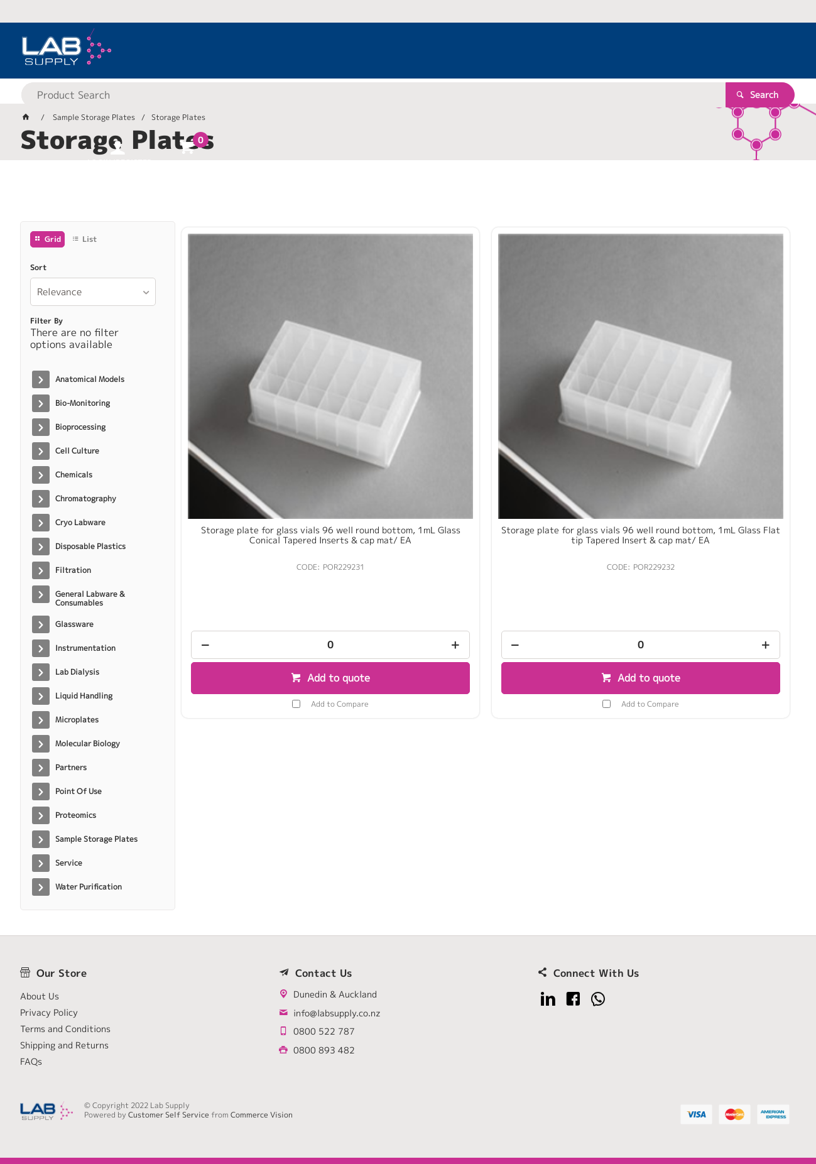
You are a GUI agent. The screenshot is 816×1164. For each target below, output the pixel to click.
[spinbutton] (253, 500)
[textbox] (385, 50)
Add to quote (260, 534)
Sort (38, 267)
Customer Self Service (169, 1114)
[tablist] (407, 195)
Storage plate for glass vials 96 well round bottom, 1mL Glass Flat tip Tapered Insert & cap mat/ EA (407, 398)
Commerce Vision (263, 1114)
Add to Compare (262, 559)
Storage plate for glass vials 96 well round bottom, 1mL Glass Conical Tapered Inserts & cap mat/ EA (253, 398)
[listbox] (93, 292)
